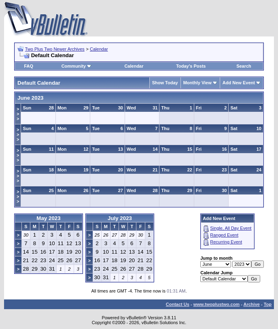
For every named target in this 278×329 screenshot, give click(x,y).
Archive (252, 304)
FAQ (28, 66)
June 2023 (30, 98)
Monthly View (197, 82)
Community (77, 66)
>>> (18, 114)
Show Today (165, 82)
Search (243, 66)
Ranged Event (224, 235)
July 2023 (120, 218)
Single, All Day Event (230, 228)
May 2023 (48, 218)
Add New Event (239, 82)
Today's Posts (191, 66)
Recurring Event (226, 241)
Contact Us (177, 304)
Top (268, 304)
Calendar (99, 49)
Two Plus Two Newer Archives (55, 49)
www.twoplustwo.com (216, 304)
